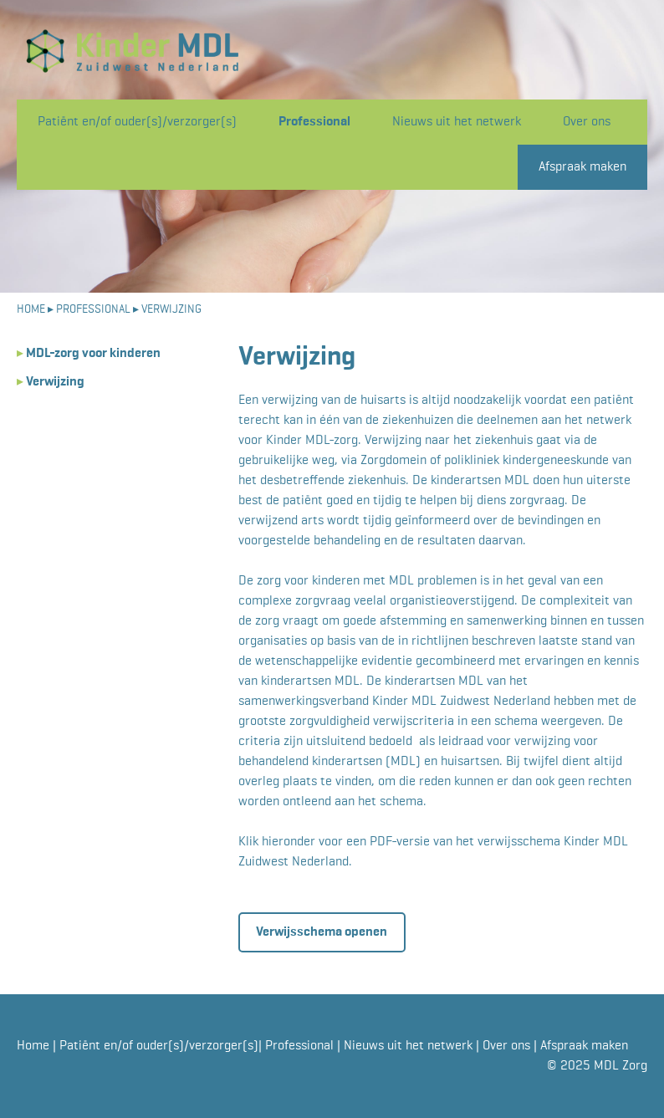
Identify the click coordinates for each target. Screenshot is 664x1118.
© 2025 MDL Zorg (597, 1066)
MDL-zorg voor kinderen (89, 353)
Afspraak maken (582, 167)
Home (35, 1046)
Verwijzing (50, 382)
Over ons (586, 122)
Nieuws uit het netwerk (456, 122)
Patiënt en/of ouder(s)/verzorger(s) (137, 122)
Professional (314, 122)
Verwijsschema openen (321, 932)
